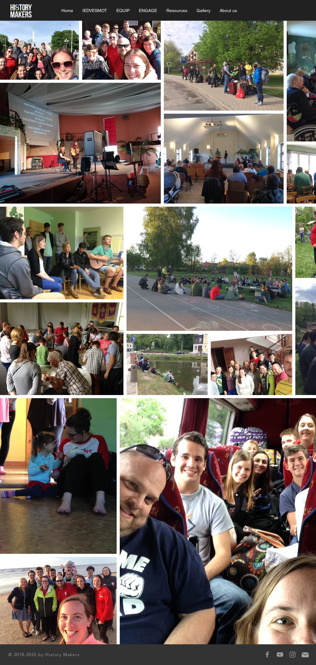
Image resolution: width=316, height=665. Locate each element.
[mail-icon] (305, 654)
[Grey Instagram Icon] (293, 654)
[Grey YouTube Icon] (280, 654)
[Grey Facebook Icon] (267, 654)
